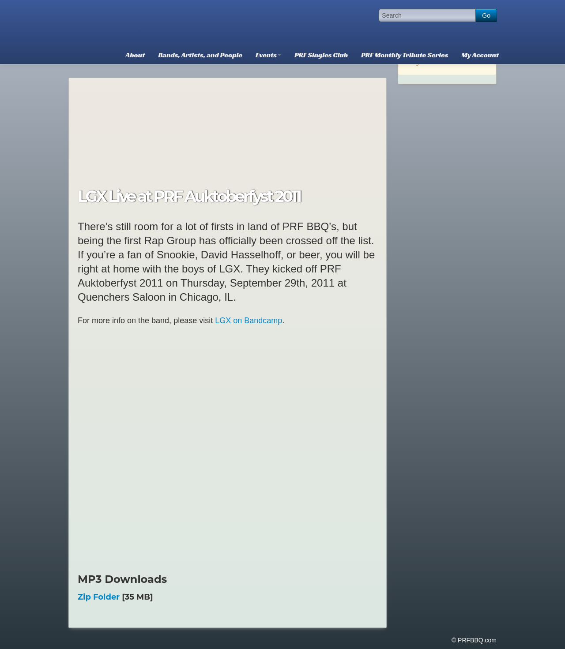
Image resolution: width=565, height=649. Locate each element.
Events (268, 55)
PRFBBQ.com (134, 22)
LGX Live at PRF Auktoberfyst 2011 (189, 196)
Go (486, 15)
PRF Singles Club (321, 55)
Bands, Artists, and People (200, 55)
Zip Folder (99, 597)
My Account (480, 55)
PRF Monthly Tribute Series (404, 55)
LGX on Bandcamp (248, 320)
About (135, 55)
